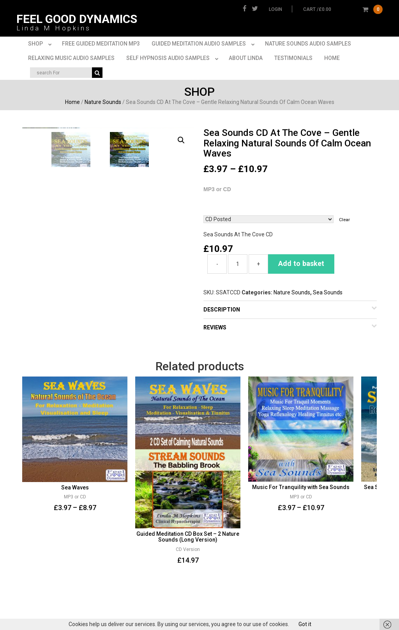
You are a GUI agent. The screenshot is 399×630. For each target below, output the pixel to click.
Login (275, 9)
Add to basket (301, 263)
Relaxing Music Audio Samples (71, 58)
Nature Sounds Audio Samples (308, 43)
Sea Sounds (328, 292)
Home (332, 58)
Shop (41, 44)
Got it (304, 624)
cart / (343, 9)
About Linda (246, 58)
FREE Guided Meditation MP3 (101, 43)
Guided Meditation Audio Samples (205, 44)
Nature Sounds (103, 102)
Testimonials (293, 58)
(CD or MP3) (290, 206)
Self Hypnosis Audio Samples (173, 58)
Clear (344, 219)
